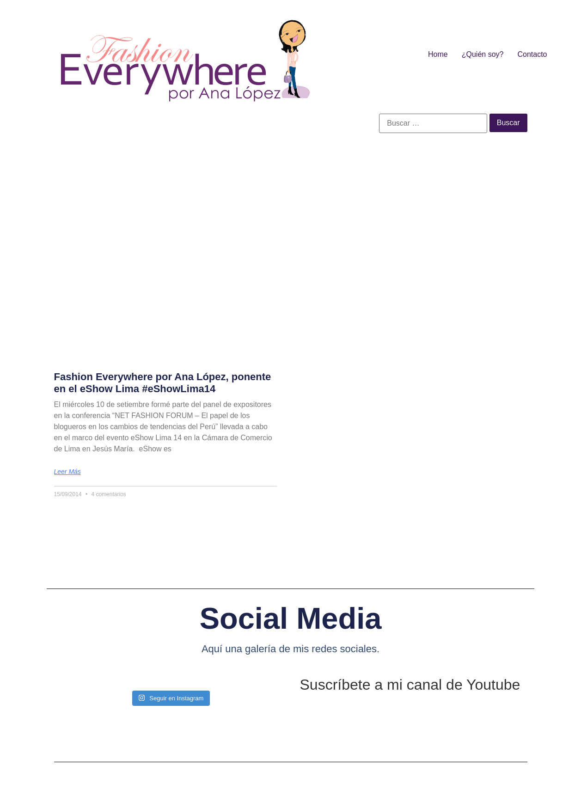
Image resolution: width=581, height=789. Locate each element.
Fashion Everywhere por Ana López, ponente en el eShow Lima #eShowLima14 (162, 382)
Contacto (532, 54)
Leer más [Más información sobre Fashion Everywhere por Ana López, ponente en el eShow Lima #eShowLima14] (67, 471)
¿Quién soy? (483, 54)
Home (438, 54)
